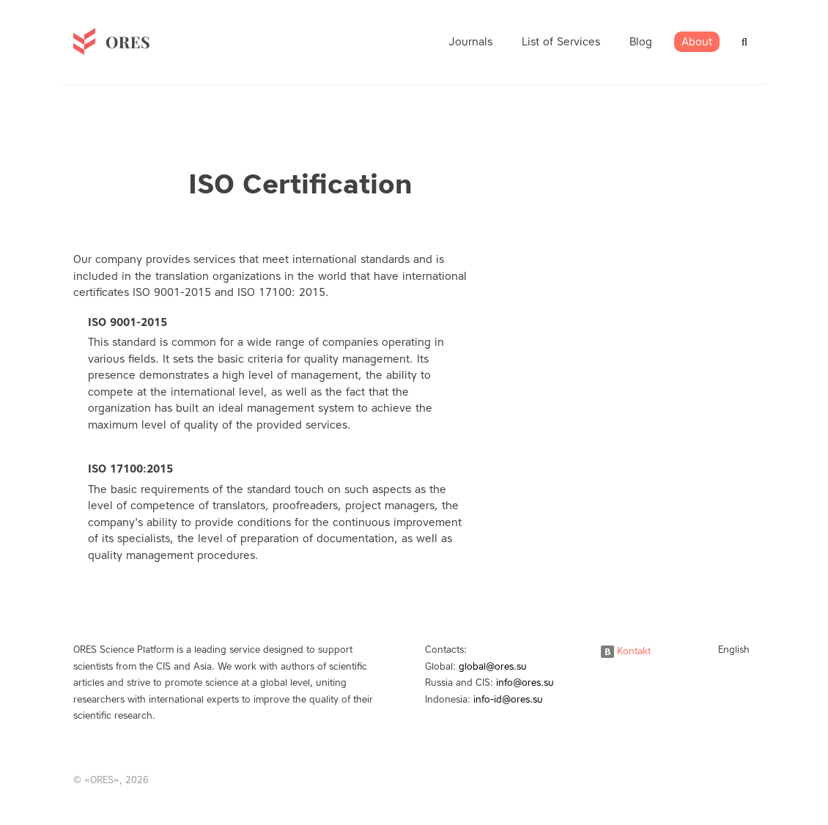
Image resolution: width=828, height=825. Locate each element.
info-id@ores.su (508, 699)
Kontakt (626, 650)
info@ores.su (525, 682)
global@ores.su (493, 666)
